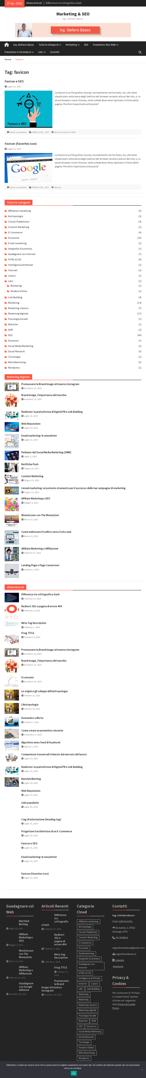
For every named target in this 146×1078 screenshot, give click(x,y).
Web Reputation (30, 423)
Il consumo (27, 677)
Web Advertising (17, 362)
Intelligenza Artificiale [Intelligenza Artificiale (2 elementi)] (89, 978)
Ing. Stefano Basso (23, 45)
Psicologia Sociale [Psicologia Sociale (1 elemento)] (87, 1015)
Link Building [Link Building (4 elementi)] (93, 988)
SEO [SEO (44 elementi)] (81, 1026)
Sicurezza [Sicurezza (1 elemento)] (91, 1026)
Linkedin (119, 960)
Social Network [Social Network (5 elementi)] (86, 1036)
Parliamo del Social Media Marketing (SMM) (46, 452)
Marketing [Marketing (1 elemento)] (84, 999)
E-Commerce (15, 232)
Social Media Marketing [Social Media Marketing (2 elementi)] (90, 1031)
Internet (13, 270)
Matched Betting (31, 779)
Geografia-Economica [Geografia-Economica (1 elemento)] (89, 958)
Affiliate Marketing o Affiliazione (39, 548)
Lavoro (12, 275)
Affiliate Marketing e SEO (35, 498)
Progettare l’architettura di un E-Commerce (46, 831)
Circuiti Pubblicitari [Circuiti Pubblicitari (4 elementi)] (88, 932)
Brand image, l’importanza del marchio (44, 395)
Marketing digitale (18, 313)
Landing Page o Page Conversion (40, 565)
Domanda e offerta (32, 718)
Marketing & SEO (73, 14)
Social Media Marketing (20, 346)
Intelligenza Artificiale (20, 264)
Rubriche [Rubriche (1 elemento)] (83, 1020)
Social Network (16, 351)
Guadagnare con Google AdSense (26, 987)
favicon (57, 132)
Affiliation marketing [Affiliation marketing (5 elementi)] (88, 921)
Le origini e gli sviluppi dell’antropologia (44, 691)
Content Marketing (18, 227)
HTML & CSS (37, 132)
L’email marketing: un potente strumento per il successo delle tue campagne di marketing (73, 488)
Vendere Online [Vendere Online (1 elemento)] (86, 1047)
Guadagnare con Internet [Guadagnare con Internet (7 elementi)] (87, 966)
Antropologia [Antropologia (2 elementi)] (85, 926)
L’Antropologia (29, 704)
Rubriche (13, 324)
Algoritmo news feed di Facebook (41, 742)
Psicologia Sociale (18, 318)
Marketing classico (18, 308)
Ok (73, 1073)
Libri (40, 52)
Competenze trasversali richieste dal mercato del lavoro (54, 754)
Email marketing (17, 243)
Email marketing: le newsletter (39, 435)
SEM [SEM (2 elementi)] (94, 1020)
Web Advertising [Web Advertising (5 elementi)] (87, 1052)
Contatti (54, 52)
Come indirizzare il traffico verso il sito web (46, 532)
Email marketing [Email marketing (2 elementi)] (86, 953)
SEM (10, 329)
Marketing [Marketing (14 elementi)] (84, 994)
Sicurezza (13, 340)
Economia (13, 237)
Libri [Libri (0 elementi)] (81, 988)
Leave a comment (18, 132)
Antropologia (15, 216)
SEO (86, 45)
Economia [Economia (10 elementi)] (83, 947)
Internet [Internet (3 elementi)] (83, 983)
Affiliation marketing (19, 210)
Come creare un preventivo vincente (42, 730)
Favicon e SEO (14, 81)
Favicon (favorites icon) (21, 144)
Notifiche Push (29, 464)
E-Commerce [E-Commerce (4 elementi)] (85, 942)
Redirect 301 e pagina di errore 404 (41, 606)
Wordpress (14, 367)
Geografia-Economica (20, 248)
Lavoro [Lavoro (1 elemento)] (94, 983)
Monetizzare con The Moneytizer (40, 515)
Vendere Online (19, 291)
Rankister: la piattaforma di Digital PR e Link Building (52, 412)
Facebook (118, 966)
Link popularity (30, 802)
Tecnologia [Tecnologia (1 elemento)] (84, 1042)
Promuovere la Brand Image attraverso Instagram (50, 384)
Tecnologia (14, 356)
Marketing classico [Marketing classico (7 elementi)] (88, 1004)
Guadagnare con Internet (22, 254)
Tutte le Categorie (48, 45)
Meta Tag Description (33, 623)
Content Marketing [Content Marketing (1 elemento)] (88, 937)
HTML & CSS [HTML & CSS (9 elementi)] (85, 972)
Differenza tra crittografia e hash (64, 2)
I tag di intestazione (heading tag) (41, 819)
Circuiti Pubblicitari (18, 221)
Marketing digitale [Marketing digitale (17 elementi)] (87, 1010)
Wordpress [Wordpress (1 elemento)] (84, 1058)
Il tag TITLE (27, 633)
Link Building (15, 297)
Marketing (71, 45)
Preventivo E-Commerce (18, 52)
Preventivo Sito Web (104, 45)
